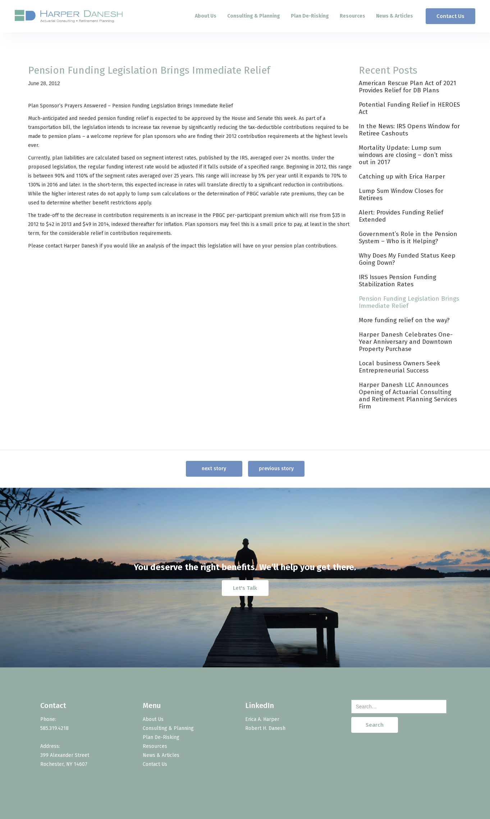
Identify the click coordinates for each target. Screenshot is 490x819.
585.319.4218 (54, 728)
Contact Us (450, 16)
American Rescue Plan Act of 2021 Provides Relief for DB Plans (407, 86)
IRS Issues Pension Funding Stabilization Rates (397, 280)
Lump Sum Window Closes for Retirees (401, 194)
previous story (276, 469)
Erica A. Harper (262, 719)
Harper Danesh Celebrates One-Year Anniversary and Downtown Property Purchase (406, 342)
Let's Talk (245, 587)
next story (214, 469)
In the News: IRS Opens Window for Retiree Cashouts (409, 129)
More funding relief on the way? (404, 320)
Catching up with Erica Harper (402, 176)
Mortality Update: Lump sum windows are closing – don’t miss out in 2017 (405, 155)
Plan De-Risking (310, 16)
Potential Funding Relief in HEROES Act (409, 108)
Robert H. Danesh (265, 728)
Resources (352, 16)
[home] (69, 16)
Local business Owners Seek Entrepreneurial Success (399, 367)
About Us (205, 16)
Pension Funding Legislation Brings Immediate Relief (409, 302)
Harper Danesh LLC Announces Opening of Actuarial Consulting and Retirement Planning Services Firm (408, 395)
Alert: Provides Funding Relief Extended (401, 216)
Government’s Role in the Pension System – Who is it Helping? (408, 237)
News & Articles (394, 16)
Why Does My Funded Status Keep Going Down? (407, 259)
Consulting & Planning (253, 16)
